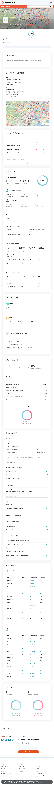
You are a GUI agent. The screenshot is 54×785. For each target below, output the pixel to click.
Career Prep (3, 768)
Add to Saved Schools (27, 47)
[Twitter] (2, 740)
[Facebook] (6, 740)
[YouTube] (9, 740)
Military (2, 771)
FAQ (38, 768)
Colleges (8, 6)
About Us (39, 764)
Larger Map (4, 27)
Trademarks (39, 773)
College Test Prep (5, 764)
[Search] (48, 2)
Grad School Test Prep (6, 766)
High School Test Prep (6, 773)
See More (27, 164)
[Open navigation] (50, 2)
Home (2, 6)
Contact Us (39, 766)
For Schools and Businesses (7, 775)
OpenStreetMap (44, 8)
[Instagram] (13, 740)
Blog (38, 771)
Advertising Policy (41, 775)
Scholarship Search (23, 768)
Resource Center (22, 771)
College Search (22, 764)
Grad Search (21, 766)
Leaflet (37, 8)
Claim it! (30, 24)
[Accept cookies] (48, 782)
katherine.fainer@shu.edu (15, 93)
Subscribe (28, 752)
